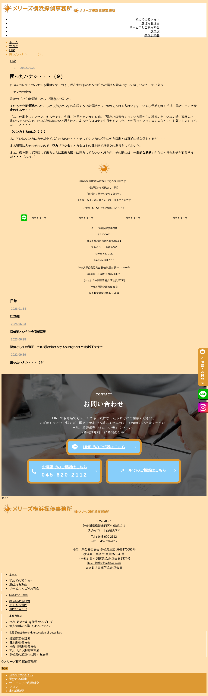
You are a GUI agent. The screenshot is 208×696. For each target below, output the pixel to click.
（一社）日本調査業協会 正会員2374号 (104, 558)
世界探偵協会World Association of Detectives (35, 632)
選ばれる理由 (150, 23)
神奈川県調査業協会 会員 (104, 563)
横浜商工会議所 (19, 638)
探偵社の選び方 (19, 601)
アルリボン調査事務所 (24, 650)
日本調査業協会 (19, 642)
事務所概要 (151, 35)
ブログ (154, 31)
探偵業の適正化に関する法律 (28, 654)
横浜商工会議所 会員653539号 (104, 554)
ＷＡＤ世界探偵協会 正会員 (104, 567)
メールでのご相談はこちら (143, 470)
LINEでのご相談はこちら (104, 447)
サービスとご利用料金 (144, 27)
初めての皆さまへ (147, 19)
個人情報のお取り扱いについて (30, 625)
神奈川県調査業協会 (22, 646)
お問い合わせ (18, 609)
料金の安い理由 (18, 595)
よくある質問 (18, 605)
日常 (13, 61)
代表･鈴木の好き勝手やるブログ (31, 622)
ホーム (13, 574)
